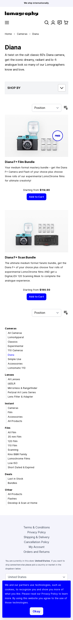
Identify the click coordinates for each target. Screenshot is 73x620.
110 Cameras (15, 350)
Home (8, 33)
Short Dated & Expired (21, 467)
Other (8, 489)
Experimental (15, 346)
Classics (13, 341)
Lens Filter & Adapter (20, 396)
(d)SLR (11, 383)
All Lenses (14, 379)
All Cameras (15, 332)
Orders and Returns (37, 552)
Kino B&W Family (17, 454)
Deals (8, 474)
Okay (36, 611)
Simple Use (14, 359)
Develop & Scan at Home (22, 502)
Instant (9, 403)
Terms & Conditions (36, 527)
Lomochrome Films (19, 458)
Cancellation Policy (36, 542)
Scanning (13, 449)
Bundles (12, 483)
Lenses (9, 374)
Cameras (22, 33)
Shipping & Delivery (36, 537)
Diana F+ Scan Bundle (20, 257)
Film (10, 412)
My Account (37, 547)
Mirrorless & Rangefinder (22, 388)
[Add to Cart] (37, 196)
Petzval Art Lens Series (22, 392)
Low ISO (13, 463)
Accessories (15, 363)
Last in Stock (15, 478)
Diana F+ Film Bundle (20, 162)
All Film (12, 432)
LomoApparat (16, 337)
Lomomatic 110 (17, 367)
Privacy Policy (36, 532)
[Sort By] (46, 108)
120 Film (13, 441)
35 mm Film (14, 436)
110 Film (12, 445)
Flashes (12, 498)
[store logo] (36, 14)
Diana (11, 354)
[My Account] (53, 23)
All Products (15, 421)
